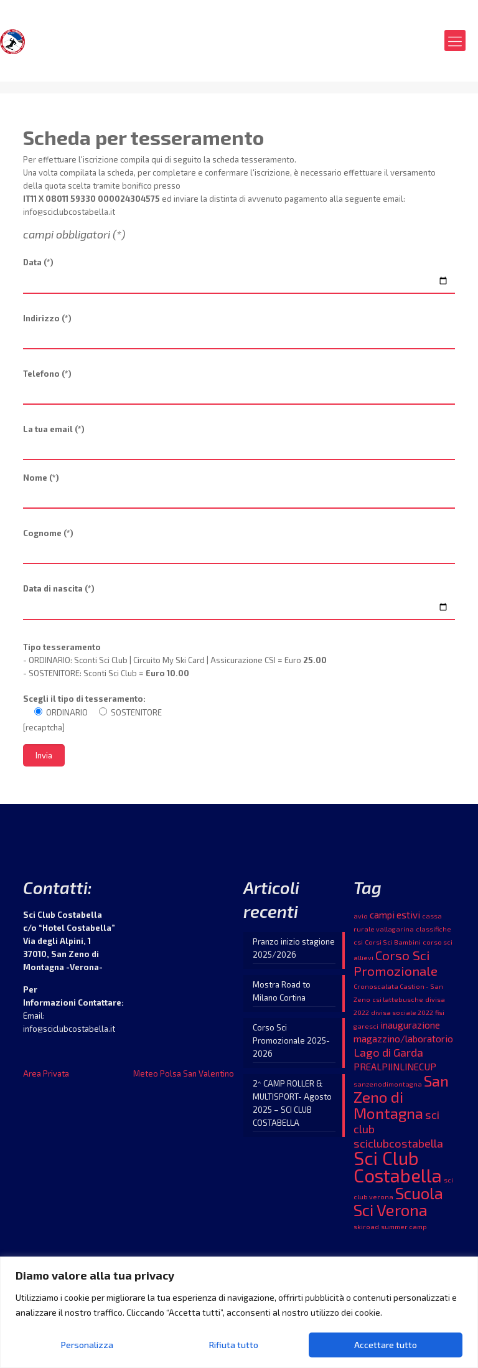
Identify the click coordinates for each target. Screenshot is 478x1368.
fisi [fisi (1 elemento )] (439, 1016)
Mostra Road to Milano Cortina (282, 994)
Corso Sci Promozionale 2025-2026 (291, 1044)
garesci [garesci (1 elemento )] (366, 1030)
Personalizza (87, 1344)
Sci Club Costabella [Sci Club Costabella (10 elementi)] (398, 1170)
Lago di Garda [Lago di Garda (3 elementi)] (388, 1056)
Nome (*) (239, 492)
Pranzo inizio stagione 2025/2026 (294, 951)
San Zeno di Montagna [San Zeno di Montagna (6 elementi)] (401, 1100)
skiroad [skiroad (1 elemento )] (366, 1230)
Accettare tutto (385, 1344)
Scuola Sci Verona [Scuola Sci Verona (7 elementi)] (398, 1205)
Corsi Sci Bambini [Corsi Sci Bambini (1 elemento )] (393, 945)
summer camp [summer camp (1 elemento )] (404, 1230)
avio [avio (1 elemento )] (361, 919)
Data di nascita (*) (239, 604)
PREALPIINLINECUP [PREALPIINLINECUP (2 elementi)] (395, 1070)
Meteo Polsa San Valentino (183, 1077)
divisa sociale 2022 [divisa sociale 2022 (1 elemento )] (402, 1016)
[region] (239, 1312)
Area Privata (46, 1077)
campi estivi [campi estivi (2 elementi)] (395, 918)
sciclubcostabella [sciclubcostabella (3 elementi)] (398, 1147)
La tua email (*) (239, 444)
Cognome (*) (239, 548)
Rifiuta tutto (233, 1344)
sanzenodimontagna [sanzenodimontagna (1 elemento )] (388, 1087)
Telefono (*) (239, 388)
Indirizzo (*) (239, 333)
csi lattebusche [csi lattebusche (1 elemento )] (397, 1003)
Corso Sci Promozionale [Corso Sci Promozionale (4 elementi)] (396, 966)
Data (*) (239, 276)
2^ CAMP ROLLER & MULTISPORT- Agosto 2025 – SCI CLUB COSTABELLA (292, 1106)
